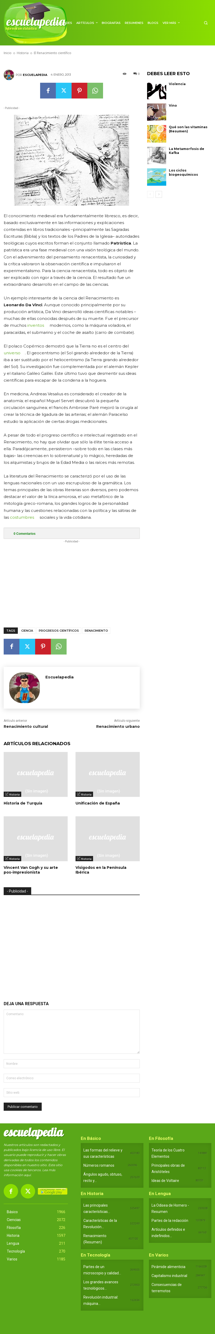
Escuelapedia (35, 75)
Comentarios (24, 534)
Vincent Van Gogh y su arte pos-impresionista (31, 870)
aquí (27, 1175)
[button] (205, 22)
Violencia (177, 84)
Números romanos (98, 1165)
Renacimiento (96, 630)
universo (12, 352)
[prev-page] (150, 194)
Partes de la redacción (170, 1220)
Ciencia (27, 630)
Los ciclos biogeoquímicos (183, 172)
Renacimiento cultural (26, 726)
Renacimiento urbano (118, 726)
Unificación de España (98, 803)
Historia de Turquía (23, 803)
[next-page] (158, 194)
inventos (35, 325)
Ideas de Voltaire (165, 1181)
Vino (173, 105)
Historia (14, 794)
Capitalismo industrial (169, 1276)
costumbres (22, 517)
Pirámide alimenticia (168, 1267)
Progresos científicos (59, 630)
